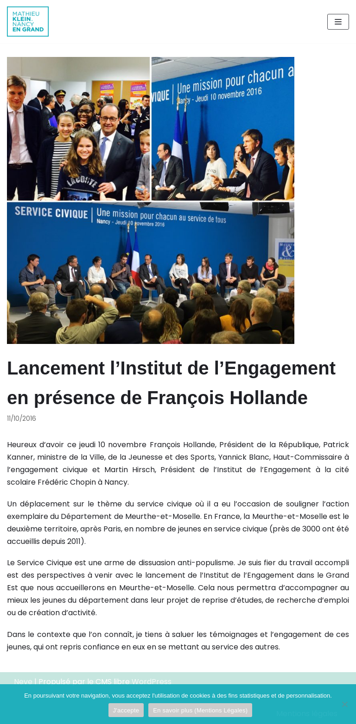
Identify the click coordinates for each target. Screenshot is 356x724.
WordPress (152, 681)
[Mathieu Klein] (28, 21)
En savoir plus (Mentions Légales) (200, 710)
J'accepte (126, 710)
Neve (23, 681)
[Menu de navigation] (338, 22)
